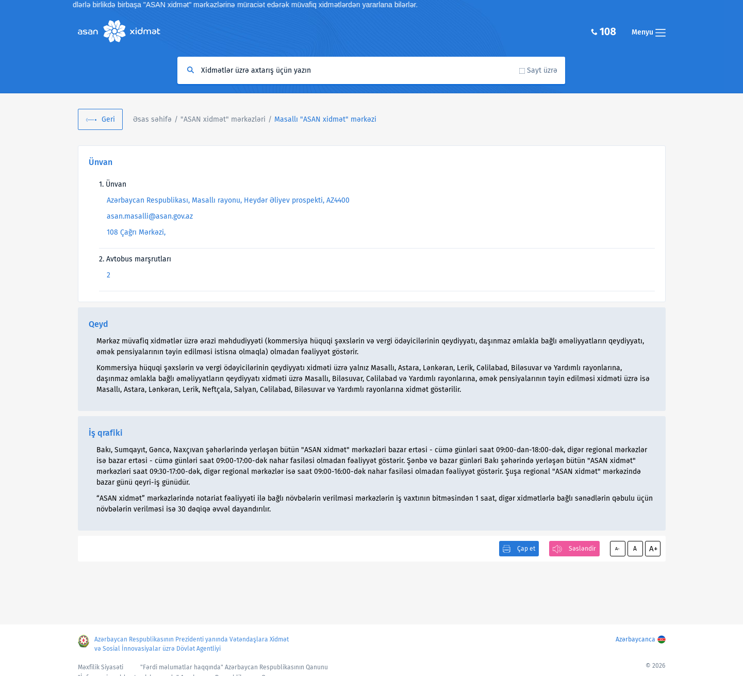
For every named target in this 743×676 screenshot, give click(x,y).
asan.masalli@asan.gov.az (150, 216)
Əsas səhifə (152, 119)
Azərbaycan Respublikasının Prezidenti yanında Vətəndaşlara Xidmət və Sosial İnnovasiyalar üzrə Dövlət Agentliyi (191, 644)
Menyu (649, 32)
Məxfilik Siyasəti (100, 667)
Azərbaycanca (635, 639)
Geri (108, 119)
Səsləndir (582, 548)
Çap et (526, 548)
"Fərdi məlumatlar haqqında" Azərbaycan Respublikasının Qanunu (234, 667)
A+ (653, 548)
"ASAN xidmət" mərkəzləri (223, 119)
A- (617, 548)
